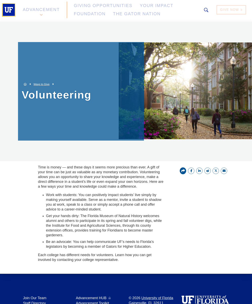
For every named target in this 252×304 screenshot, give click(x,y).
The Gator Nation (87, 13)
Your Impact (133, 8)
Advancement (40, 10)
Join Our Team (34, 298)
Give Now (232, 10)
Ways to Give (41, 84)
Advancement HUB (91, 298)
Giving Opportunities (91, 8)
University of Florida (157, 298)
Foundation (165, 8)
